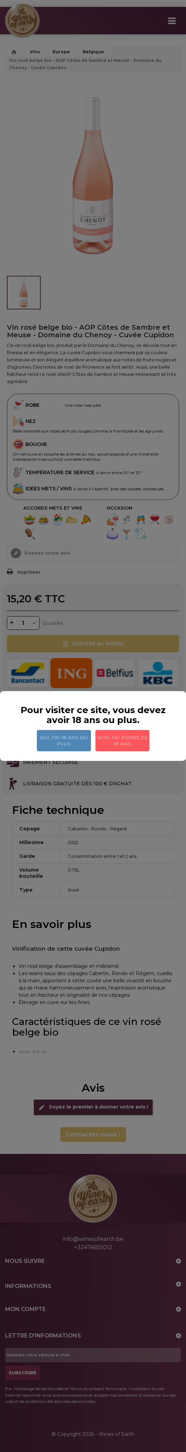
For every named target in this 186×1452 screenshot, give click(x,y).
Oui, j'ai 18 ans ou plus (64, 740)
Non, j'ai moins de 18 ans (122, 740)
